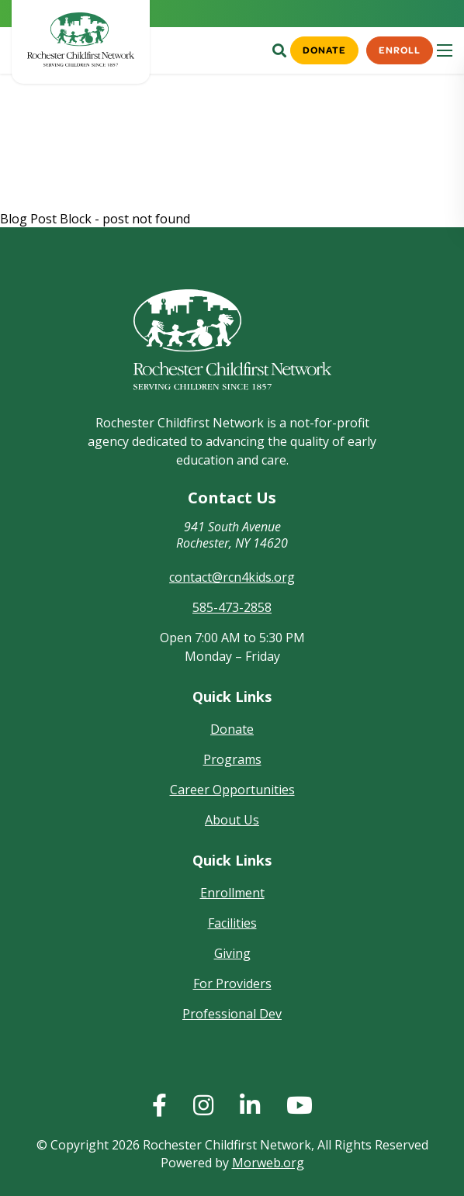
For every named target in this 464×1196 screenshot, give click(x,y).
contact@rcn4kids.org (232, 577)
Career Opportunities (232, 789)
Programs (232, 759)
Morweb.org (268, 1162)
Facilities (232, 923)
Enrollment (232, 892)
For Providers (232, 983)
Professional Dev (232, 1013)
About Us (232, 819)
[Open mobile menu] (444, 50)
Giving (232, 953)
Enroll (399, 49)
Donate (322, 49)
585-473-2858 (232, 607)
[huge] (159, 1105)
